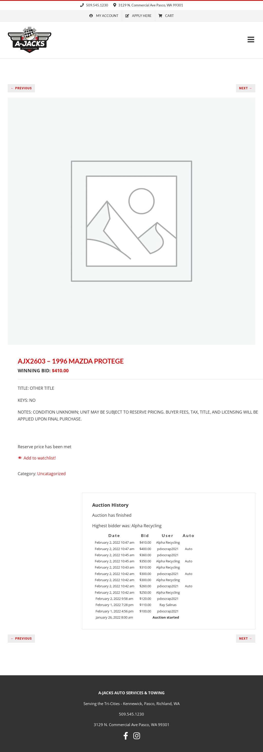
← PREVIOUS (21, 88)
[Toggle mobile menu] (251, 39)
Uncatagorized (51, 473)
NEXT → (245, 88)
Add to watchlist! (40, 458)
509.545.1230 (94, 5)
